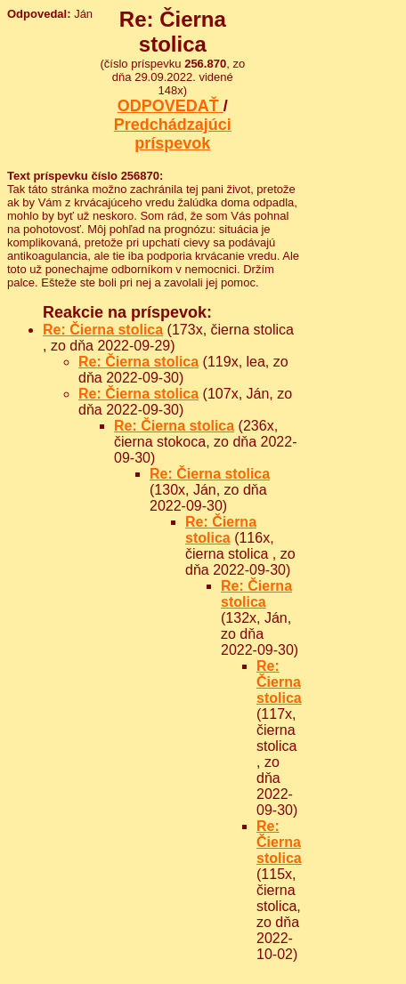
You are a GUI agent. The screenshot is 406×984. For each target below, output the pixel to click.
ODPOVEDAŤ (170, 106)
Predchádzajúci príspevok (172, 134)
